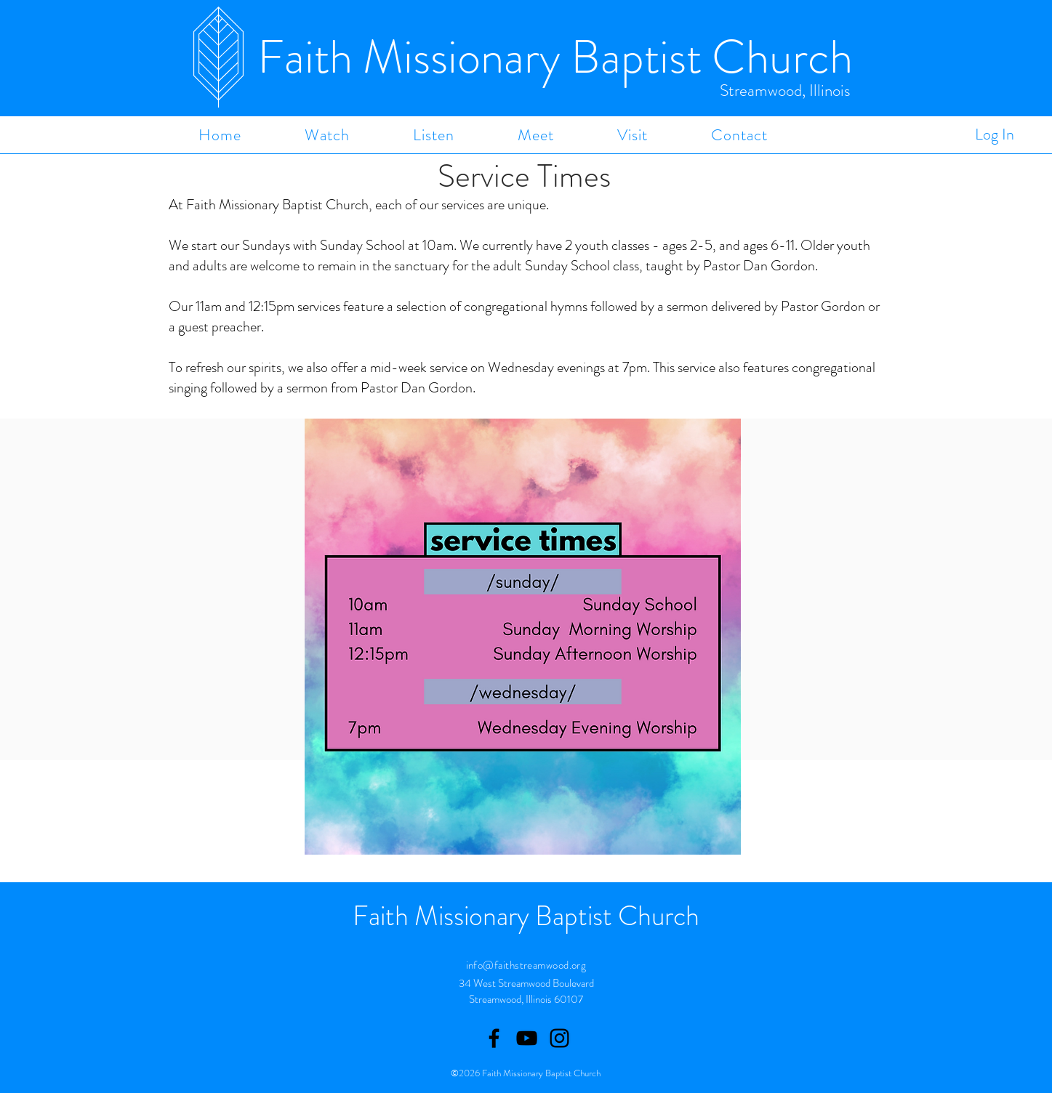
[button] (327, 134)
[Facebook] (494, 1038)
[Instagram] (559, 1038)
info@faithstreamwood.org (526, 965)
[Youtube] (526, 1038)
